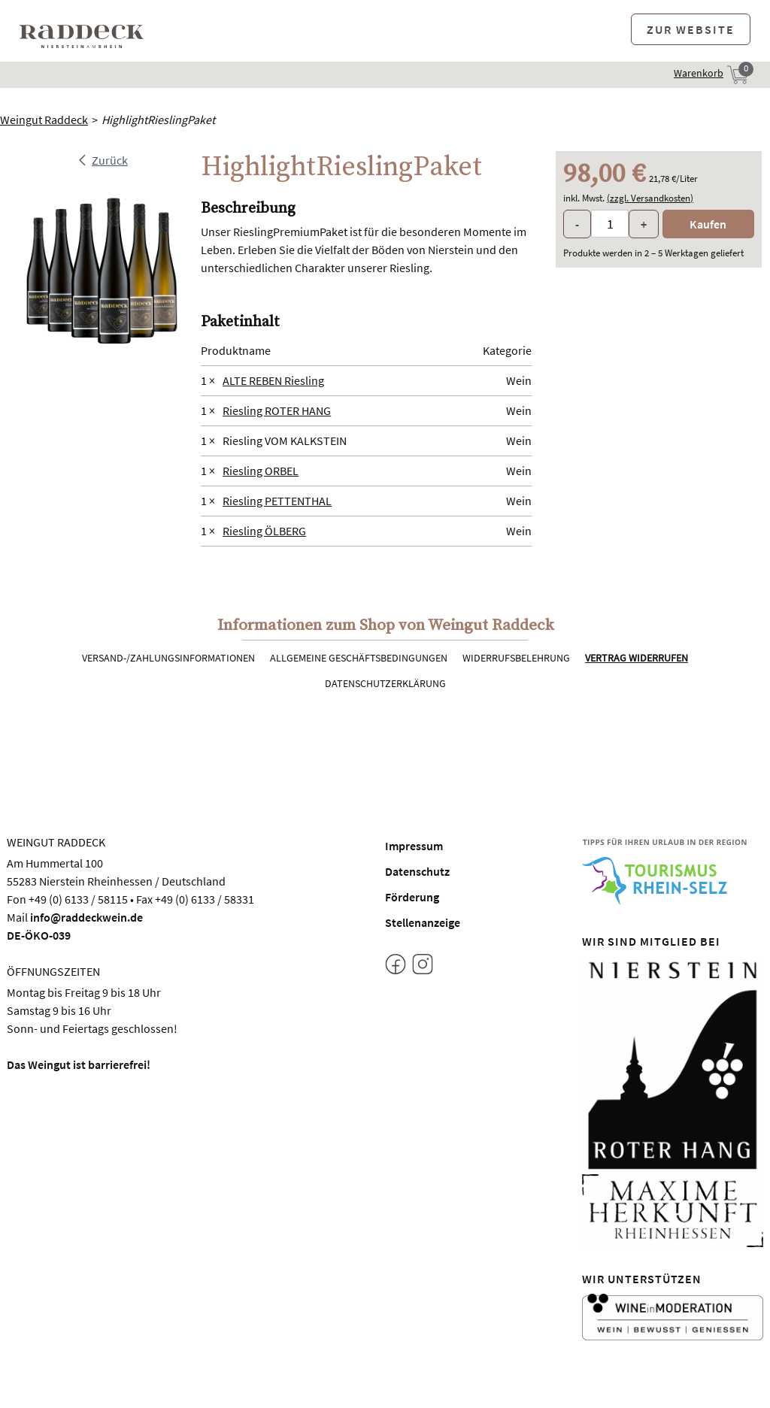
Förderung (412, 896)
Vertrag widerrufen (636, 658)
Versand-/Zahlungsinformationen (168, 658)
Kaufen (708, 224)
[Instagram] (422, 966)
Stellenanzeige (422, 922)
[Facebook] (395, 966)
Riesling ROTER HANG (277, 410)
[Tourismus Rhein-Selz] (673, 871)
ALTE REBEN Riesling (273, 380)
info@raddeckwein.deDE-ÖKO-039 (75, 926)
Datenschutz (417, 871)
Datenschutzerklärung (385, 683)
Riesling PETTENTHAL (277, 500)
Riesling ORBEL (261, 470)
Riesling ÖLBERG (264, 530)
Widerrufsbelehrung (516, 658)
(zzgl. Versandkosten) (650, 198)
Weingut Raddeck (44, 119)
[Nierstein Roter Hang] (673, 1063)
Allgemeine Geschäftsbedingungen (358, 658)
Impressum (414, 845)
